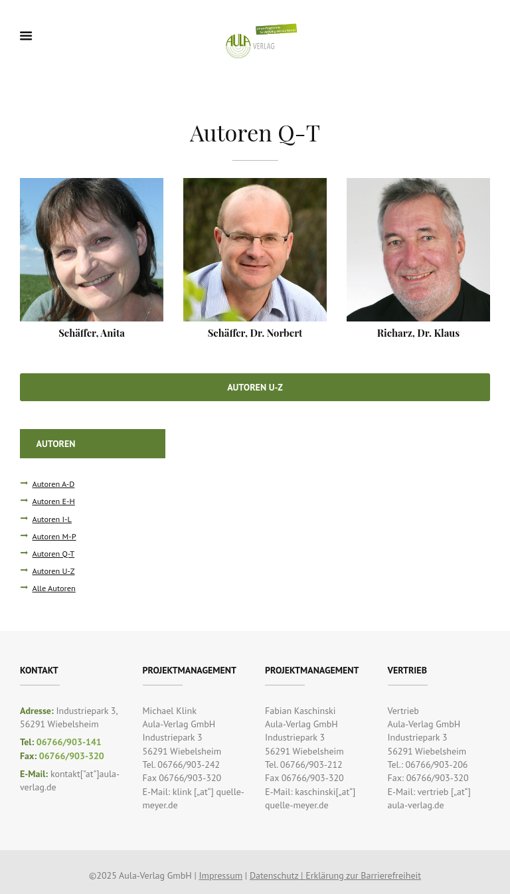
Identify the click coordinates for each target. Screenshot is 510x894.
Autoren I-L (52, 518)
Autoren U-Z (255, 387)
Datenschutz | (277, 875)
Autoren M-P (54, 536)
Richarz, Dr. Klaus (418, 332)
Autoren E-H (54, 500)
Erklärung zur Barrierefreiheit (363, 875)
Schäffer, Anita (91, 332)
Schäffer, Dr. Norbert (255, 332)
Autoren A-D (54, 483)
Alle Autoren (54, 587)
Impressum (220, 875)
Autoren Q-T (54, 553)
